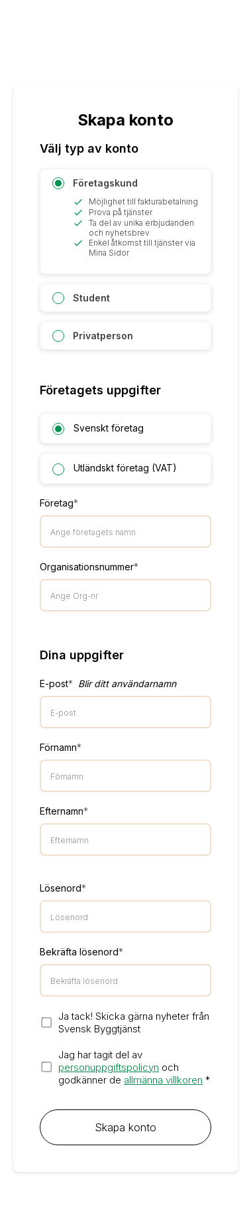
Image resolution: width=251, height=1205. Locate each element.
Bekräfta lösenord (81, 951)
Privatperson (92, 336)
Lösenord (63, 888)
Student (81, 298)
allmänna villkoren (163, 1080)
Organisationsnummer (89, 566)
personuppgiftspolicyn (108, 1067)
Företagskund (125, 217)
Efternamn (64, 811)
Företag (59, 503)
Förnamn (60, 747)
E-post (108, 683)
